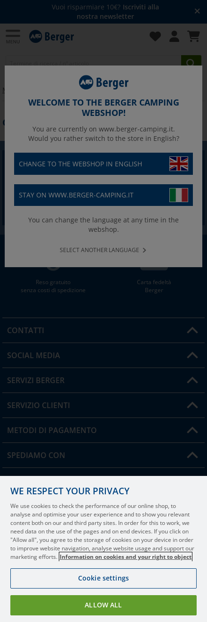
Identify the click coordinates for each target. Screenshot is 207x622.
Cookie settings (103, 577)
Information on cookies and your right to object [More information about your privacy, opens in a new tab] (125, 557)
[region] (103, 549)
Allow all (103, 604)
